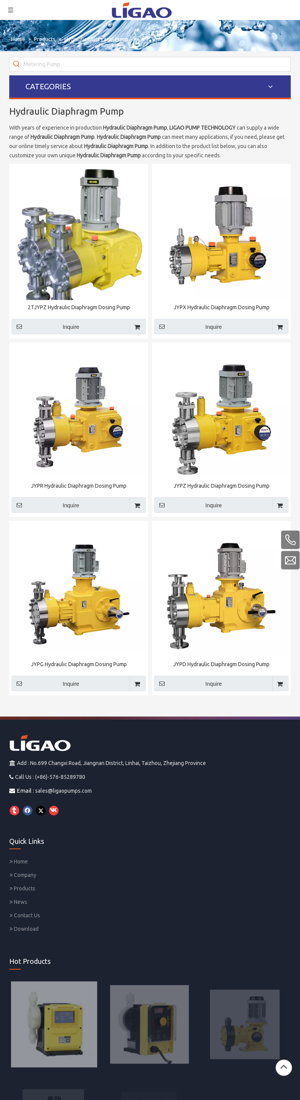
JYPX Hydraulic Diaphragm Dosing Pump (222, 307)
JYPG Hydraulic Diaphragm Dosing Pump (79, 664)
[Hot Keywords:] (17, 64)
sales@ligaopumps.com (63, 791)
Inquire (45, 326)
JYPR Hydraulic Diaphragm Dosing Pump (78, 486)
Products (22, 888)
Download (24, 929)
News (18, 902)
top (283, 1066)
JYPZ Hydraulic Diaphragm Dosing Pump (222, 486)
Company (23, 875)
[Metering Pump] (157, 64)
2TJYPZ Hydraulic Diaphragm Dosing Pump (79, 307)
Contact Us (25, 915)
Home (19, 861)
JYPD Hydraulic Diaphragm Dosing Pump (221, 664)
